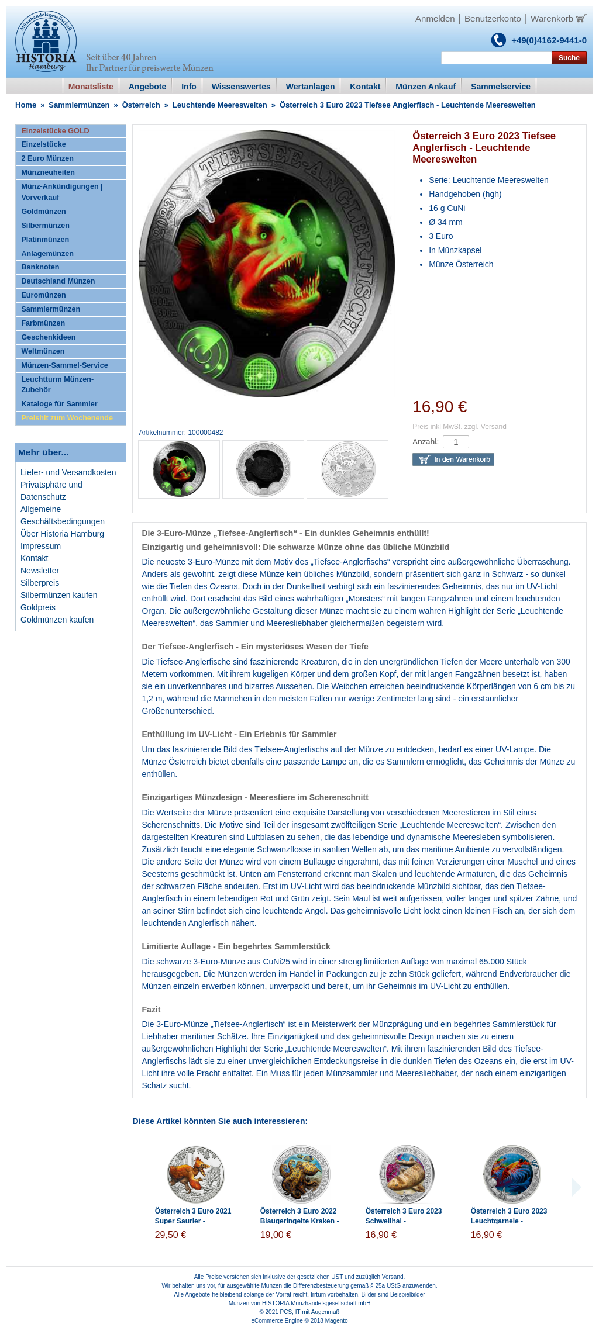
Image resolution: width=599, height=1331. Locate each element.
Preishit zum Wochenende (67, 418)
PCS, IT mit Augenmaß (310, 1312)
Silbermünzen (45, 226)
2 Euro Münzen (47, 158)
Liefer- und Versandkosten (68, 472)
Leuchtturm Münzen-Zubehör (57, 385)
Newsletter (39, 570)
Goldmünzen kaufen (57, 619)
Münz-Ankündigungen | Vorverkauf (61, 192)
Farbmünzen (43, 323)
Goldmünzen (43, 212)
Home (25, 105)
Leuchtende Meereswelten (220, 105)
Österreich (141, 105)
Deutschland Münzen (58, 281)
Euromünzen (43, 295)
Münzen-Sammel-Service (64, 365)
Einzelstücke (43, 144)
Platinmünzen (45, 240)
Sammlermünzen (79, 105)
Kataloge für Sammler (59, 404)
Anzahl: (425, 441)
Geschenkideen (48, 337)
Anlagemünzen (47, 254)
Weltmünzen (42, 351)
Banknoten (40, 267)
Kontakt (34, 558)
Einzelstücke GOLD (55, 131)
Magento (336, 1321)
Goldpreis (38, 607)
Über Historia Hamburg (62, 533)
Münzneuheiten (48, 172)
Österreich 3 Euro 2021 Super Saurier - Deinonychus (193, 1221)
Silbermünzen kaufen (59, 595)
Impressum (40, 546)
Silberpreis (39, 582)
